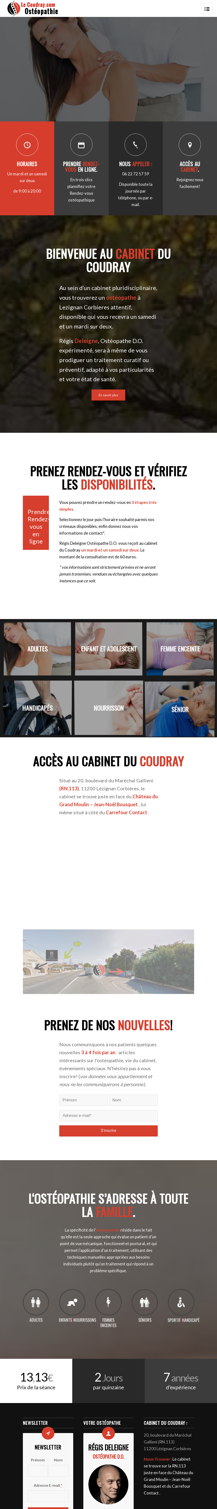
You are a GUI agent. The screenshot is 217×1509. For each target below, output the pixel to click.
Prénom (38, 1460)
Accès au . (190, 166)
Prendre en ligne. (81, 166)
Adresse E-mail (48, 1485)
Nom (58, 1460)
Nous (135, 164)
